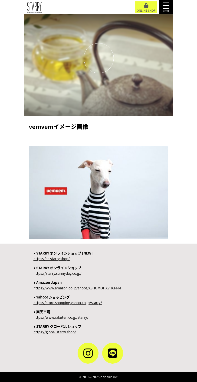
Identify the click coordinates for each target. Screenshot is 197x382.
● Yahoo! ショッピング (67, 300)
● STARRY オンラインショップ (57, 270)
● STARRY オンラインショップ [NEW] (63, 256)
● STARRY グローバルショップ (57, 329)
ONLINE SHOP (146, 8)
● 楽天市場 (61, 314)
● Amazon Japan (77, 285)
